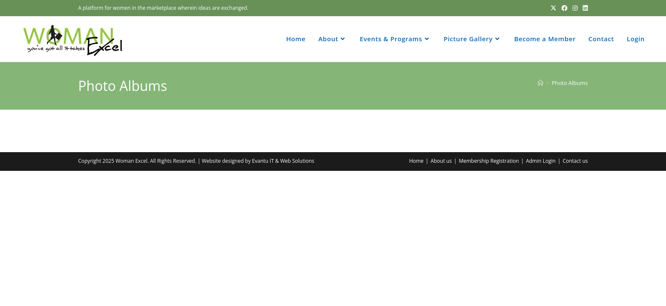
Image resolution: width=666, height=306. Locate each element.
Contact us (575, 160)
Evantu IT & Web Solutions (283, 160)
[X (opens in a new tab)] (553, 8)
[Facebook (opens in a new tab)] (564, 8)
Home (416, 160)
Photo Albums (570, 83)
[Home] (540, 83)
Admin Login (541, 160)
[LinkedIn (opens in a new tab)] (584, 8)
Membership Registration (489, 160)
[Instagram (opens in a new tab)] (575, 8)
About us (441, 160)
